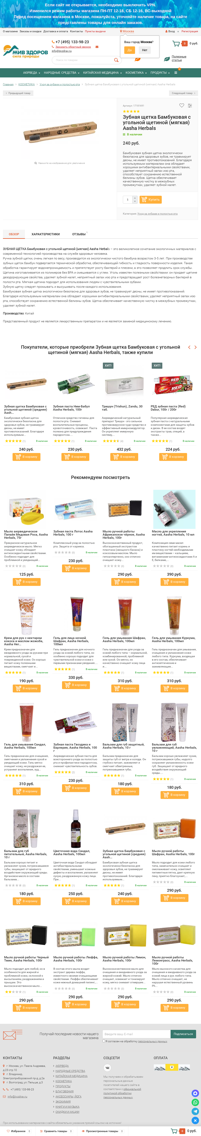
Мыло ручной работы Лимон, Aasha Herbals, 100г (124, 958)
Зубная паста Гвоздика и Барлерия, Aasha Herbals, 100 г (75, 748)
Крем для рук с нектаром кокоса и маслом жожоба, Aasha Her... (23, 641)
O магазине (10, 31)
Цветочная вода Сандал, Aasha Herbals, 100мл (71, 852)
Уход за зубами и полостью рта (157, 213)
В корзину (30, 457)
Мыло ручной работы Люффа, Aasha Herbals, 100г (75, 958)
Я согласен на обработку (134, 1041)
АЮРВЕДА (30, 72)
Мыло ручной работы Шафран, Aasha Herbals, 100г (173, 852)
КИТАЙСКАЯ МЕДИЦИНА (101, 72)
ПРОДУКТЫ (159, 72)
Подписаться (183, 1034)
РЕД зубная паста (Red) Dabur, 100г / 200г (168, 407)
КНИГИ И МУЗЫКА (67, 1106)
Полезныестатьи (179, 58)
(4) (113, 441)
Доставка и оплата (55, 31)
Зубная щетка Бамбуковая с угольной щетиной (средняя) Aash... (25, 409)
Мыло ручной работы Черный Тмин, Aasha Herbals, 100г (26, 958)
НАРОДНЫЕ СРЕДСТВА (60, 72)
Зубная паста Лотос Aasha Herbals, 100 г (73, 532)
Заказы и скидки (30, 31)
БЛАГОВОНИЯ (65, 1091)
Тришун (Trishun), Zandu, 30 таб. (122, 407)
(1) (15, 441)
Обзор (14, 234)
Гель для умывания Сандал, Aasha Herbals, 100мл (25, 746)
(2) (64, 772)
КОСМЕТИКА (135, 72)
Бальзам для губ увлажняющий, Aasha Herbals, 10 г (174, 748)
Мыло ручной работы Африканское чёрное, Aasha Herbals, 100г (124, 534)
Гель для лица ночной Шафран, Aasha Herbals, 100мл (71, 641)
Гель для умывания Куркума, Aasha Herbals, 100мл (174, 639)
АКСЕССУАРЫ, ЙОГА (68, 1096)
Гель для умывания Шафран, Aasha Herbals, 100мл (124, 639)
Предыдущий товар (18, 93)
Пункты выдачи (95, 31)
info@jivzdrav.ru (62, 50)
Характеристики (46, 234)
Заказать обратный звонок (73, 46)
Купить (154, 199)
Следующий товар (183, 93)
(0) (15, 566)
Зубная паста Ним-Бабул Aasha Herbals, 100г (71, 407)
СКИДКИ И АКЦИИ (67, 1111)
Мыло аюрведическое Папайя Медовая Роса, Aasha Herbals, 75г (26, 534)
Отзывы (80, 233)
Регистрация (190, 31)
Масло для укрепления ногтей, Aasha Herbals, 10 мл (173, 532)
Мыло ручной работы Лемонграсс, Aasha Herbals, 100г (172, 960)
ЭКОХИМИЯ (63, 1101)
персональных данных (152, 1041)
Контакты (76, 31)
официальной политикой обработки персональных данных (122, 1093)
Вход (170, 31)
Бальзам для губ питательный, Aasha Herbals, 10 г (25, 854)
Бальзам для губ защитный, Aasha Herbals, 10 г (123, 746)
